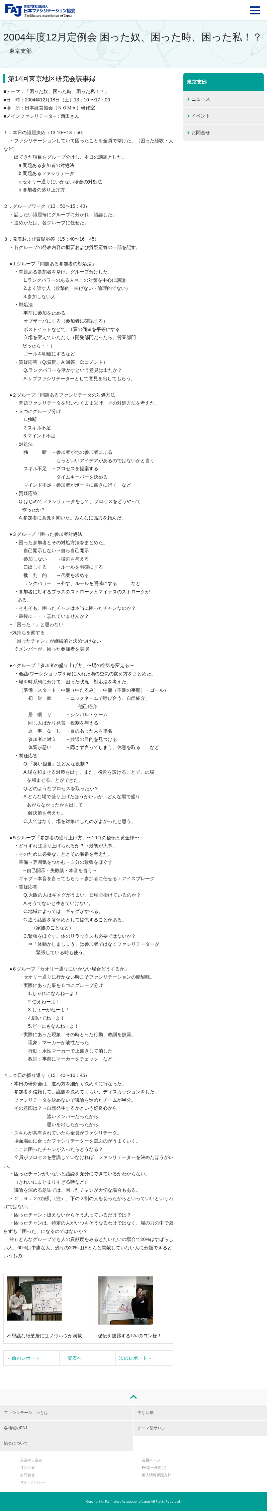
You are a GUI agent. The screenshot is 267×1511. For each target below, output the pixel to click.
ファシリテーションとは (26, 1412)
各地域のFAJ (15, 1428)
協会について (16, 1443)
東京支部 (197, 82)
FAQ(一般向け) (154, 1467)
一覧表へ (72, 1358)
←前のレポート (23, 1358)
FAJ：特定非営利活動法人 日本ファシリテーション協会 (40, 10)
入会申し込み (31, 1460)
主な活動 (146, 1412)
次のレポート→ (135, 1358)
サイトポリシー (33, 1482)
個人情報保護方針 (156, 1475)
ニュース (200, 99)
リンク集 (27, 1467)
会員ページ (151, 1460)
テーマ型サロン (152, 1428)
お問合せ (200, 132)
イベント (200, 115)
